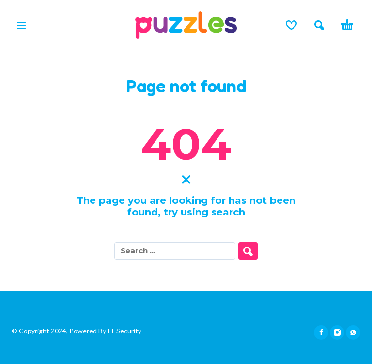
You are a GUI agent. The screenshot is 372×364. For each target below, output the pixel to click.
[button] (21, 25)
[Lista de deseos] (291, 25)
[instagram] (337, 332)
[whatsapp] (353, 332)
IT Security (123, 331)
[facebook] (321, 332)
